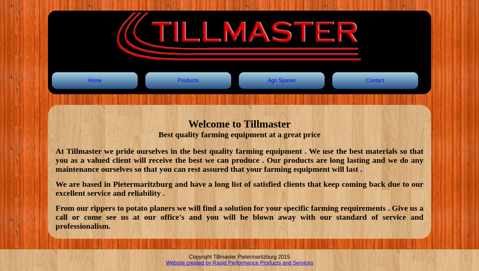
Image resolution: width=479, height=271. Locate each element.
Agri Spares (282, 80)
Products (188, 80)
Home (94, 80)
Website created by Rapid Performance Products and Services (239, 263)
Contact (375, 80)
